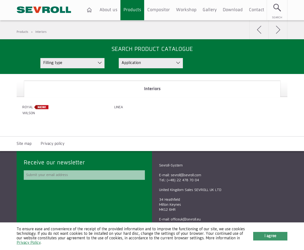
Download (233, 10)
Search (277, 17)
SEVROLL (44, 10)
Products (132, 10)
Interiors (41, 32)
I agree (270, 236)
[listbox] (72, 63)
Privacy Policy (29, 243)
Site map (24, 144)
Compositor (158, 10)
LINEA (118, 107)
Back (258, 29)
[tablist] (152, 105)
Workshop (186, 10)
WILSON (28, 113)
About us (108, 10)
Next (277, 29)
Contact (256, 10)
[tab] (152, 89)
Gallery (210, 10)
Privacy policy (52, 144)
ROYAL (27, 107)
